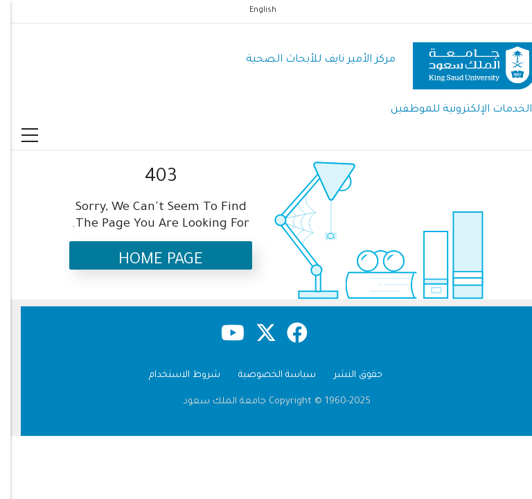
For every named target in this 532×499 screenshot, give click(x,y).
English (252, 10)
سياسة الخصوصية (266, 375)
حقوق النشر (347, 375)
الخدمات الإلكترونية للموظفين (451, 110)
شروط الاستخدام (174, 375)
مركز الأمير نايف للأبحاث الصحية (310, 60)
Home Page (150, 261)
